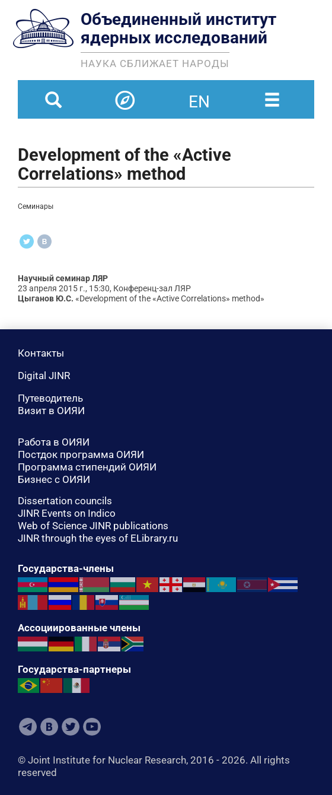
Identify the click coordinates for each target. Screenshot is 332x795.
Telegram (27, 726)
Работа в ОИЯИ (54, 442)
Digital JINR (44, 375)
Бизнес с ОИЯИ (54, 479)
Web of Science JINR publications (93, 526)
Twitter (70, 726)
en (199, 94)
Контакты (41, 353)
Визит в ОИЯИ (51, 410)
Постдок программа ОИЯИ (81, 454)
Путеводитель (50, 398)
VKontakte (49, 726)
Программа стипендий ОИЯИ (87, 467)
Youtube (91, 726)
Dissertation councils (65, 501)
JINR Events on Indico (67, 513)
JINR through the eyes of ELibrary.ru (98, 538)
